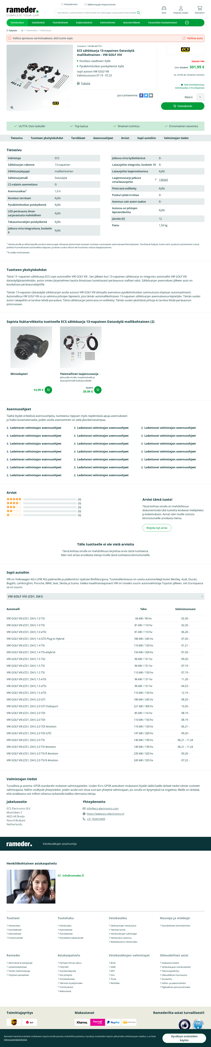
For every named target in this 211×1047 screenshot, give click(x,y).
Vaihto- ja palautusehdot (174, 982)
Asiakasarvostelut (170, 962)
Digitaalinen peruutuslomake (176, 986)
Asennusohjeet (103, 138)
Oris (113, 974)
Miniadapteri (19, 374)
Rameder (13, 955)
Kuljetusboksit (84, 22)
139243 (163, 180)
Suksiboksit (38, 22)
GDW (113, 966)
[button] (180, 9)
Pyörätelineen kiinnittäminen (176, 925)
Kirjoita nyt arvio (157, 528)
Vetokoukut (17, 22)
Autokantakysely (68, 970)
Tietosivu (17, 138)
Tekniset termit (118, 929)
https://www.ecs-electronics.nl (105, 813)
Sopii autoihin (146, 138)
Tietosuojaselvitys (170, 970)
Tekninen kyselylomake (71, 982)
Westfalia (115, 982)
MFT (113, 970)
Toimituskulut (66, 986)
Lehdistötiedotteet (17, 966)
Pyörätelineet (60, 22)
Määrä (189, 97)
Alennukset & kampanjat (20, 962)
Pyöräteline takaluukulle (71, 937)
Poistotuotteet (15, 937)
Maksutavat (65, 991)
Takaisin (13, 30)
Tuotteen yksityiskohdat (47, 138)
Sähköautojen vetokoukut (123, 925)
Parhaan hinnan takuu (70, 962)
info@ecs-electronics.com (103, 808)
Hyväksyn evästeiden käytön (184, 1039)
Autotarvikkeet (131, 22)
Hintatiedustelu (67, 978)
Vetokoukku (14, 925)
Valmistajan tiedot (176, 138)
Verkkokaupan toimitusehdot (176, 966)
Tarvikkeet (78, 138)
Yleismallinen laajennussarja (79, 374)
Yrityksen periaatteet (18, 974)
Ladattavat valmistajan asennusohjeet (35, 428)
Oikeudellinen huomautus (174, 974)
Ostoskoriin (185, 106)
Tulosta (85, 83)
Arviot (125, 138)
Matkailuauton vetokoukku (124, 941)
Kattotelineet (107, 22)
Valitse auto (192, 38)
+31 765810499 (96, 819)
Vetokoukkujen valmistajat (124, 933)
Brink (113, 962)
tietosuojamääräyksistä (15, 1040)
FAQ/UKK (64, 966)
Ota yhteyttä (66, 974)
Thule (113, 978)
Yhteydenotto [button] (71, 4)
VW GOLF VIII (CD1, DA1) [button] (25, 596)
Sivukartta (167, 978)
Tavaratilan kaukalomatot (162, 22)
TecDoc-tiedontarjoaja (19, 970)
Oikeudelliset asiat (174, 955)
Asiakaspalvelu (69, 955)
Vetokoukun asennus (121, 937)
